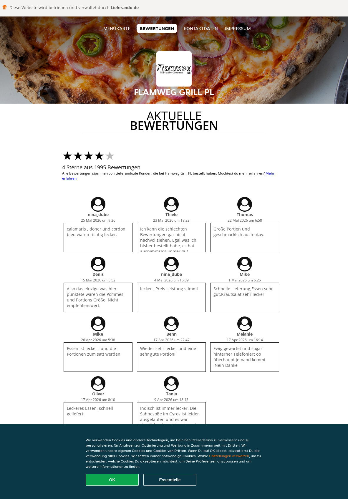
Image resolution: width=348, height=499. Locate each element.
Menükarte (116, 28)
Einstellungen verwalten (229, 456)
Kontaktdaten (201, 28)
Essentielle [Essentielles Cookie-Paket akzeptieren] (169, 480)
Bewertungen (157, 28)
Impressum (238, 28)
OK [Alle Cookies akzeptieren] (112, 480)
